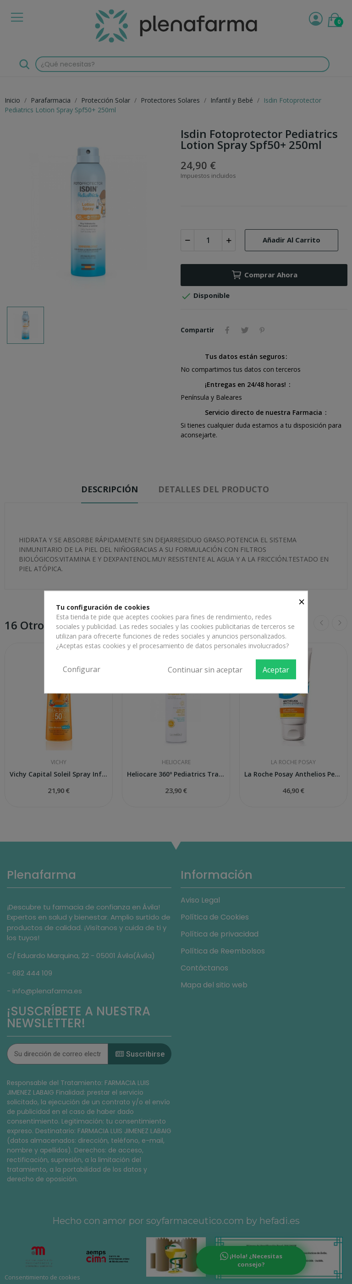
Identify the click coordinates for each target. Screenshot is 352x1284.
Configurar (81, 669)
